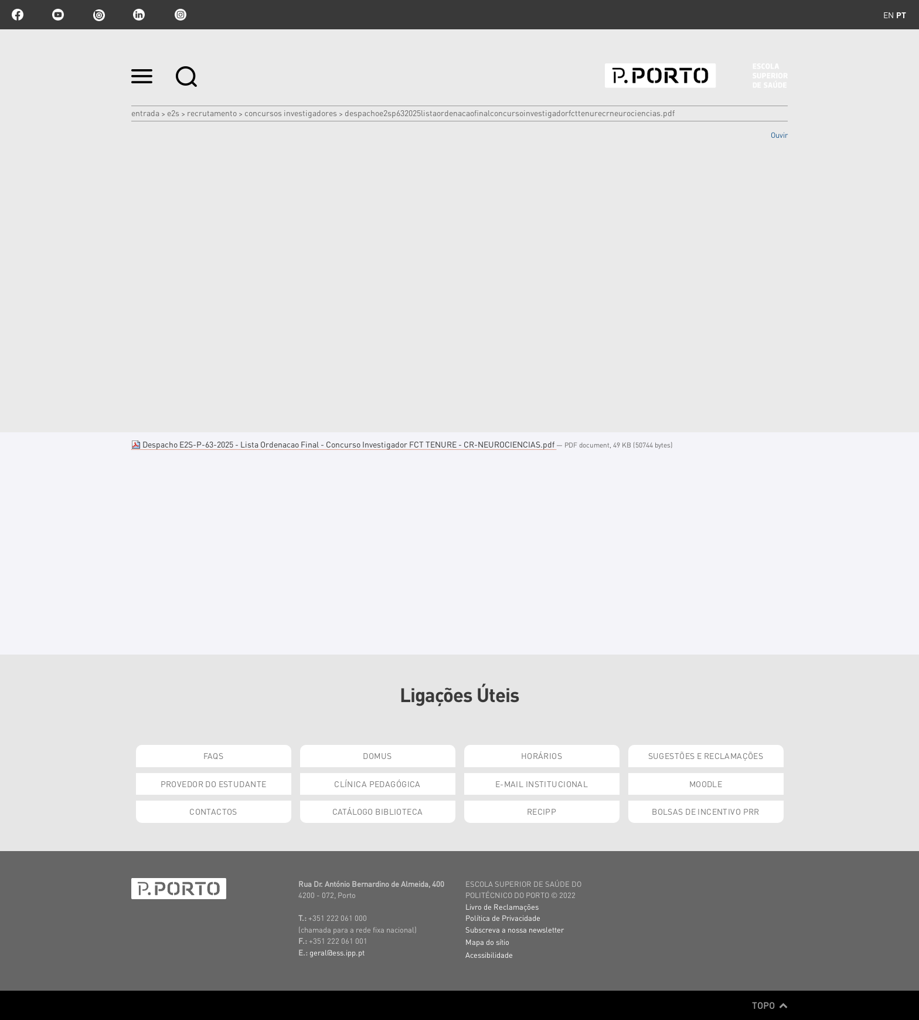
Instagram (179, 15)
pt (901, 14)
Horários (541, 755)
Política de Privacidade (502, 918)
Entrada (145, 112)
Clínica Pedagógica (377, 783)
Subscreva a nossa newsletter (514, 929)
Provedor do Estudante (214, 783)
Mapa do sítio (487, 942)
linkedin (139, 15)
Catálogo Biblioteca (377, 811)
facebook (17, 15)
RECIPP (542, 811)
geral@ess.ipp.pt (337, 952)
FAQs (213, 755)
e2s (173, 112)
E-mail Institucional (541, 783)
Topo (770, 1005)
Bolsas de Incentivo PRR (706, 811)
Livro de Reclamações (502, 906)
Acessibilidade (489, 955)
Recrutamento (212, 112)
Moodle (706, 783)
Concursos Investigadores (290, 112)
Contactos (213, 811)
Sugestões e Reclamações (706, 755)
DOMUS (377, 755)
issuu (98, 15)
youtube (58, 15)
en (888, 14)
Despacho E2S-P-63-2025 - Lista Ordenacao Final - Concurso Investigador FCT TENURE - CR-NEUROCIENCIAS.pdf (343, 444)
